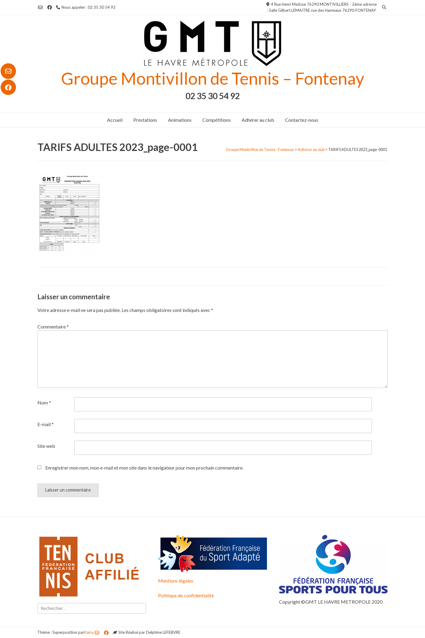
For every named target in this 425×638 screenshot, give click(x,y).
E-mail (45, 424)
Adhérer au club (258, 120)
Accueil (114, 120)
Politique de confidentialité (186, 595)
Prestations (145, 120)
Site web (46, 446)
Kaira (88, 632)
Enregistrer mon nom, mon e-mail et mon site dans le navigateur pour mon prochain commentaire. (144, 467)
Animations (180, 120)
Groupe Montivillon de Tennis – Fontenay (212, 78)
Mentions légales (175, 580)
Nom (44, 402)
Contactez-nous (301, 120)
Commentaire (53, 326)
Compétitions (216, 120)
